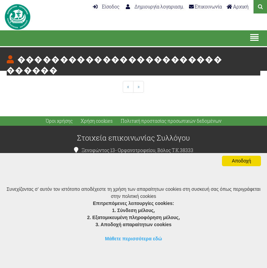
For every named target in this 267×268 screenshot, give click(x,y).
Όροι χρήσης (59, 121)
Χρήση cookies (97, 121)
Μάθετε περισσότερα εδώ (133, 238)
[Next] (138, 87)
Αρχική (238, 6)
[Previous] (128, 87)
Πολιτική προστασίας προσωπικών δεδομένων (171, 121)
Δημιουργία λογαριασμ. (155, 6)
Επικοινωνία (205, 6)
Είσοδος (106, 6)
